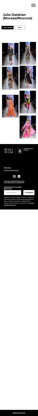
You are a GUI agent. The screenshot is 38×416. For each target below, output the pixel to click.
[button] (19, 413)
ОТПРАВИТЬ (29, 192)
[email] (12, 192)
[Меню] (33, 5)
